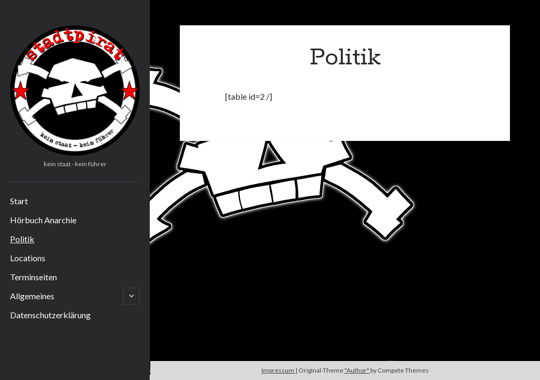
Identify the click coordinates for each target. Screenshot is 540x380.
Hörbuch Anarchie (43, 220)
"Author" (357, 370)
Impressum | (279, 370)
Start (19, 201)
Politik (22, 239)
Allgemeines (32, 296)
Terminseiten (33, 277)
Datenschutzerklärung (50, 315)
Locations (27, 258)
